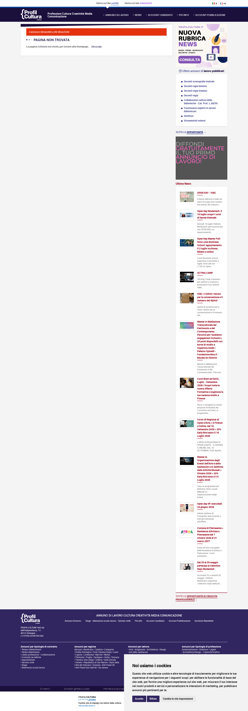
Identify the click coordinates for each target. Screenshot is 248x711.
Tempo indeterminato (31, 649)
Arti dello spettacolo (138, 652)
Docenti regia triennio (195, 90)
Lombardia (89, 654)
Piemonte (79, 657)
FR (223, 3)
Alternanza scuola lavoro (33, 667)
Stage (24, 665)
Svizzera (96, 665)
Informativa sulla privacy (114, 688)
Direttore (188, 116)
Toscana (115, 657)
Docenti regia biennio (195, 86)
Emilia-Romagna (83, 652)
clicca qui (96, 46)
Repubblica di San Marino (96, 662)
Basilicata (88, 649)
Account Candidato (160, 15)
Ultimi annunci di (201, 71)
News (138, 15)
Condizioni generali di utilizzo (77, 688)
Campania (109, 649)
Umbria (98, 660)
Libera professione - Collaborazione (38, 654)
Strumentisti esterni (194, 120)
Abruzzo (78, 649)
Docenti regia (191, 95)
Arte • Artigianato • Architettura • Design (147, 649)
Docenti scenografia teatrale (199, 81)
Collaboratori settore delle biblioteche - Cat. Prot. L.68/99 (201, 101)
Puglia (89, 657)
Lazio (115, 652)
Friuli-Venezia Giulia (102, 652)
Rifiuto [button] (153, 698)
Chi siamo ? (45, 688)
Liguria (78, 654)
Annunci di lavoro (117, 15)
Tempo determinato (31, 652)
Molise (107, 654)
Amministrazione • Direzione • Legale (199, 649)
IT (214, 3)
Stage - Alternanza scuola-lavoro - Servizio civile (108, 621)
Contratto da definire (31, 657)
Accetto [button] (139, 698)
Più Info (184, 15)
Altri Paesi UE (108, 665)
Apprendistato (28, 660)
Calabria (99, 649)
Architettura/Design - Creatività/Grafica (201, 652)
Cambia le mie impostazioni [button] (178, 698)
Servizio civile (28, 662)
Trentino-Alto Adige (84, 660)
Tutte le (190, 132)
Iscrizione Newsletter (204, 621)
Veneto (78, 662)
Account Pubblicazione (210, 15)
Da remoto (103, 667)
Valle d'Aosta (110, 660)
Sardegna (98, 657)
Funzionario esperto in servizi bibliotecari (200, 109)
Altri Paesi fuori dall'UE (86, 667)
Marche (98, 654)
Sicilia (107, 657)
